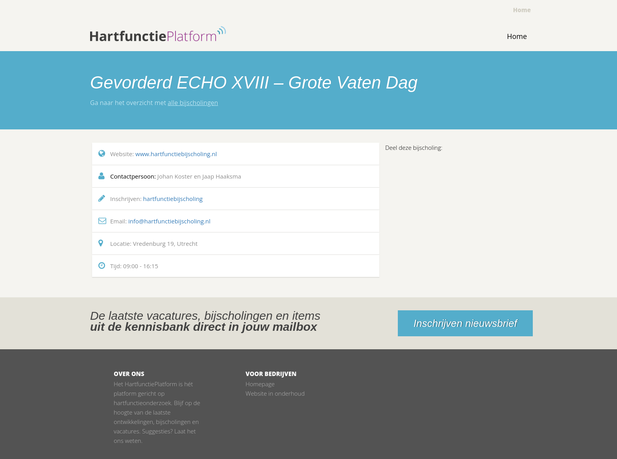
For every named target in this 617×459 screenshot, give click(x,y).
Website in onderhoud (275, 393)
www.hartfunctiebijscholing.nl (176, 154)
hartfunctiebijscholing (173, 199)
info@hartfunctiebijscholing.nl (169, 221)
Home (522, 10)
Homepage (260, 384)
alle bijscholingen (193, 102)
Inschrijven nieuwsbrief (465, 323)
